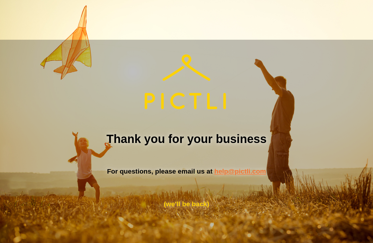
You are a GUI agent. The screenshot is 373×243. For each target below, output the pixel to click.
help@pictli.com (240, 171)
